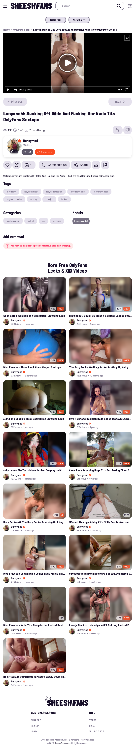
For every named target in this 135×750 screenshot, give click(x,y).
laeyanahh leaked (54, 191)
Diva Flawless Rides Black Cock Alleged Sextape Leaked (34, 367)
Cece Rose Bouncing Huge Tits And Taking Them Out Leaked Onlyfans (100, 470)
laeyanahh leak (31, 191)
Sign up (35, 726)
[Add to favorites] (7, 165)
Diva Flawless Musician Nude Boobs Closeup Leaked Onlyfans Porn (100, 419)
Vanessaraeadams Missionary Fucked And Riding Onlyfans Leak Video (100, 573)
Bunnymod (30, 140)
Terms (92, 720)
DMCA (92, 726)
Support (36, 720)
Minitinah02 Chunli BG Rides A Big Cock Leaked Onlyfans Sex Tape (100, 315)
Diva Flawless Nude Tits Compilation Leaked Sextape (34, 625)
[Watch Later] (16, 165)
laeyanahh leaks (78, 191)
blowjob (49, 199)
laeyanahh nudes (14, 199)
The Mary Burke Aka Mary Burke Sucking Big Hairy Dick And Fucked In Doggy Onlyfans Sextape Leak (100, 367)
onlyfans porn (21, 29)
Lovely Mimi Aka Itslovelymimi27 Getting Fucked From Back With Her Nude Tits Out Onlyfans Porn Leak (100, 625)
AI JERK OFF (79, 19)
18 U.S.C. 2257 (96, 731)
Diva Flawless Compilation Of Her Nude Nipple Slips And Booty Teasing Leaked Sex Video (34, 573)
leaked (64, 199)
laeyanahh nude (101, 191)
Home (6, 29)
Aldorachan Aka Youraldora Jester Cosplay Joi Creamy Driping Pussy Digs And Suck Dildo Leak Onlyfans (34, 470)
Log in (34, 731)
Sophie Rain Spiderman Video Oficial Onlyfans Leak (34, 315)
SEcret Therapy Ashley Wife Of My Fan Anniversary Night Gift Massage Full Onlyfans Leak (100, 522)
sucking (33, 199)
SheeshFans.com (62, 743)
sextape (57, 221)
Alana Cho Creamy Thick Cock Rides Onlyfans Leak (33, 419)
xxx (43, 221)
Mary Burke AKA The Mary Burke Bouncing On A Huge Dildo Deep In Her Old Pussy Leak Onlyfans (34, 522)
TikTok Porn (56, 19)
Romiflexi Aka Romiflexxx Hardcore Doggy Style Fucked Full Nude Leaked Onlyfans (34, 677)
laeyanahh (11, 191)
